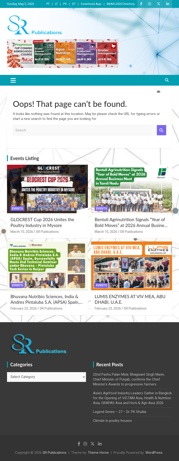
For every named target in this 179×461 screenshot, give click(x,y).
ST (74, 4)
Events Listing (24, 158)
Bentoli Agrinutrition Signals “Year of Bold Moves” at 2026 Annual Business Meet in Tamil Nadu (131, 225)
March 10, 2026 (21, 232)
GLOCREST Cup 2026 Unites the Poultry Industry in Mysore (42, 222)
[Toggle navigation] (13, 80)
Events (17, 208)
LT (56, 4)
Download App (91, 4)
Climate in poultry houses (112, 421)
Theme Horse (98, 453)
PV (65, 4)
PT (48, 4)
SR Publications (47, 232)
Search (161, 130)
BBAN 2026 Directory (121, 4)
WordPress (153, 453)
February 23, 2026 (23, 308)
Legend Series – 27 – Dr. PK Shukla (119, 412)
